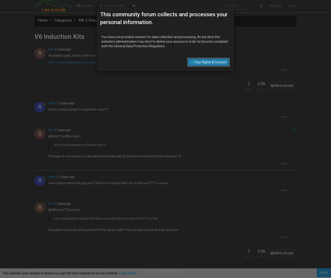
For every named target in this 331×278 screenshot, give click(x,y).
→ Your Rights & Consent (208, 62)
